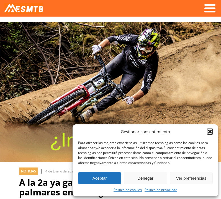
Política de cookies (128, 189)
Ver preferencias (191, 178)
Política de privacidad (161, 189)
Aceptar (99, 178)
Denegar (145, 178)
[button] (210, 131)
